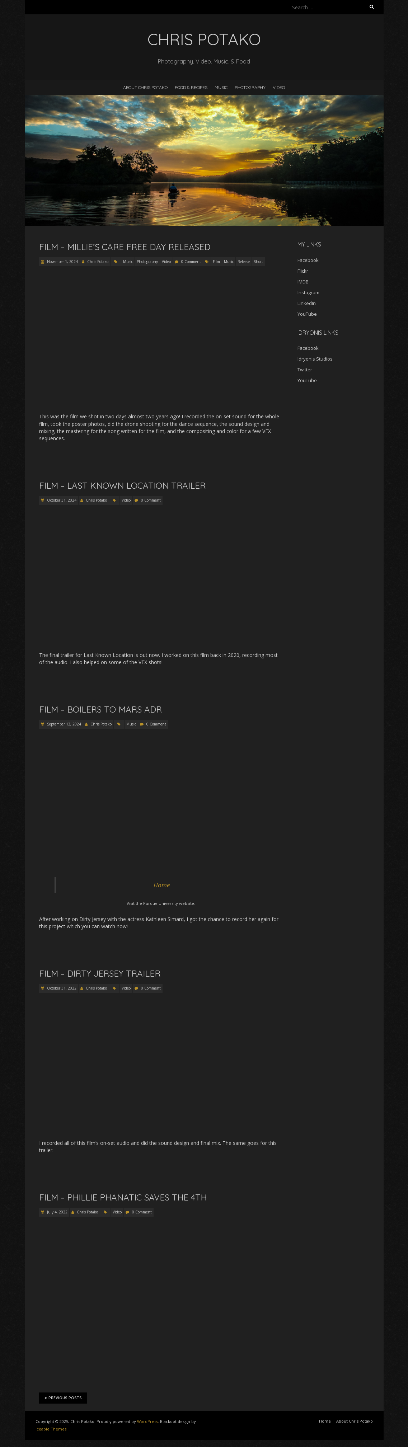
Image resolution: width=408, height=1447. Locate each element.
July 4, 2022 (56, 1212)
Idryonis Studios (315, 359)
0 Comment (191, 261)
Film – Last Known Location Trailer (122, 485)
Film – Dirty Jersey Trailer (99, 973)
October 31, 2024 (61, 500)
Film (216, 261)
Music (221, 87)
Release (244, 261)
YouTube (307, 314)
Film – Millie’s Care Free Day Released (124, 246)
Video (279, 87)
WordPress (147, 1421)
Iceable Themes (51, 1429)
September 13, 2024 (63, 724)
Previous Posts (63, 1397)
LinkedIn (306, 303)
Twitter (304, 369)
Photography (250, 87)
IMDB (303, 281)
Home (162, 885)
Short (258, 261)
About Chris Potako (145, 87)
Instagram (308, 292)
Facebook (308, 260)
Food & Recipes (191, 87)
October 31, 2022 (61, 988)
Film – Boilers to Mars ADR (100, 709)
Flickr (302, 271)
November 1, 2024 (62, 261)
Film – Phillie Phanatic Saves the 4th (123, 1197)
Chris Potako (97, 261)
